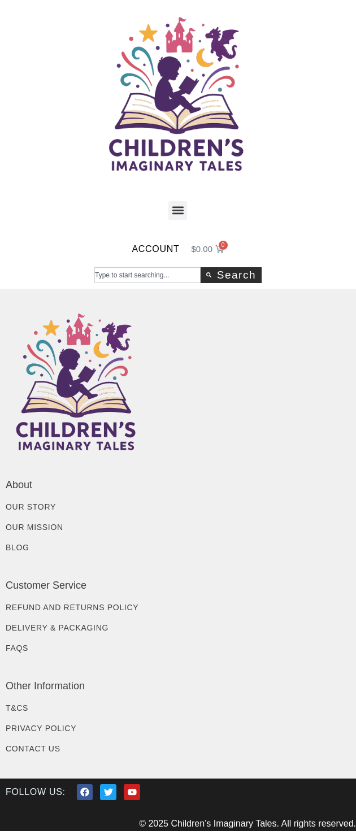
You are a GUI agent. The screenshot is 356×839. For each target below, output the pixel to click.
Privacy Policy (41, 728)
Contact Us (33, 748)
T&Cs (17, 707)
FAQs (17, 648)
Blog (17, 547)
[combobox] (147, 275)
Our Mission (34, 527)
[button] (177, 210)
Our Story (31, 506)
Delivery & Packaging (57, 627)
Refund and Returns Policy (72, 607)
